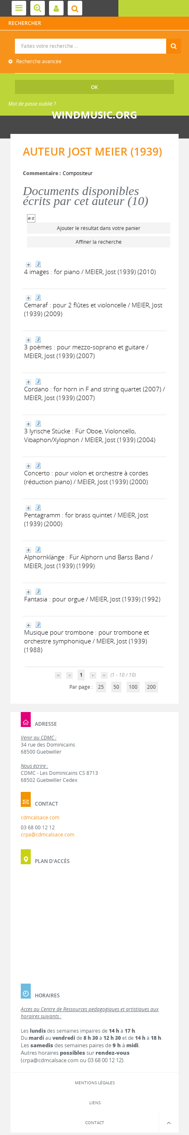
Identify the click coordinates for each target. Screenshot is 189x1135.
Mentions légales (95, 1083)
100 (133, 686)
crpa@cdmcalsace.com (47, 834)
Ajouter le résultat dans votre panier (98, 228)
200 (151, 686)
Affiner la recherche (99, 241)
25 (101, 686)
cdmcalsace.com (40, 817)
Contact (94, 1122)
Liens (95, 1102)
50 (116, 686)
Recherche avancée (38, 61)
